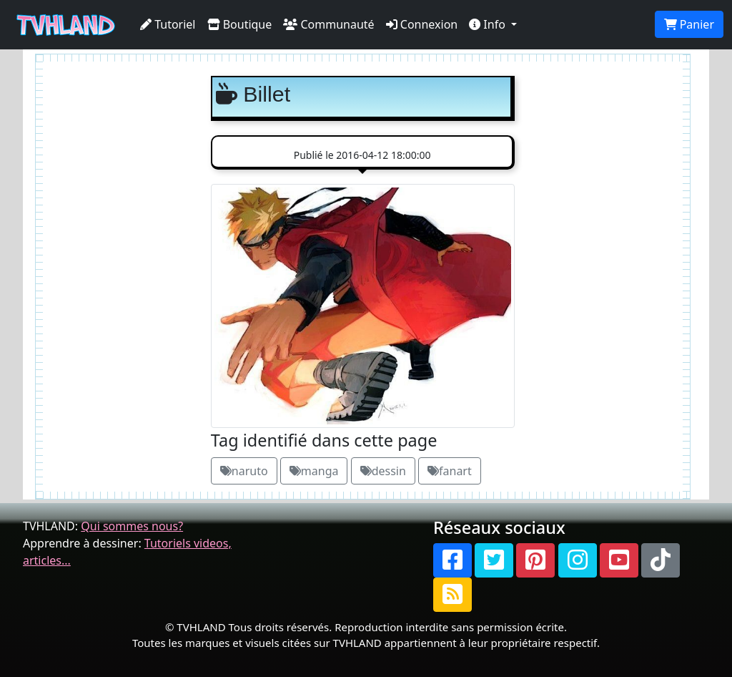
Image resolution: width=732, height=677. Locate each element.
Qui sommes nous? (132, 526)
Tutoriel (168, 24)
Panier (689, 24)
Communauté (328, 24)
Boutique (239, 24)
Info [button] (488, 24)
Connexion (422, 24)
